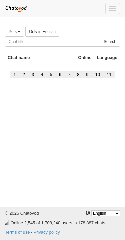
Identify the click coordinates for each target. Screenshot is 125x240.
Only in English (42, 31)
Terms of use (17, 232)
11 (109, 74)
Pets (14, 31)
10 (97, 74)
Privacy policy (46, 232)
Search (110, 41)
